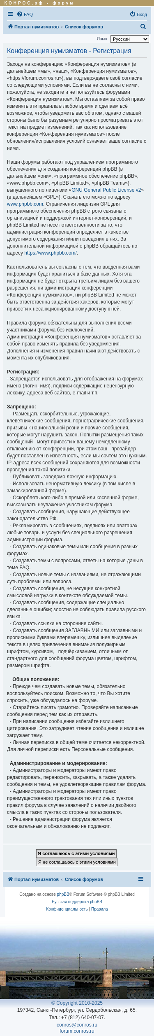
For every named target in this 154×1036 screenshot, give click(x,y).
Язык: (102, 38)
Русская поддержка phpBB (77, 901)
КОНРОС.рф (24, 3)
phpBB (63, 894)
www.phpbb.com (25, 204)
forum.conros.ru (77, 1031)
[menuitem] (24, 14)
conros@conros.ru (77, 1025)
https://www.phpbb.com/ (50, 253)
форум (64, 3)
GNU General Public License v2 (106, 190)
